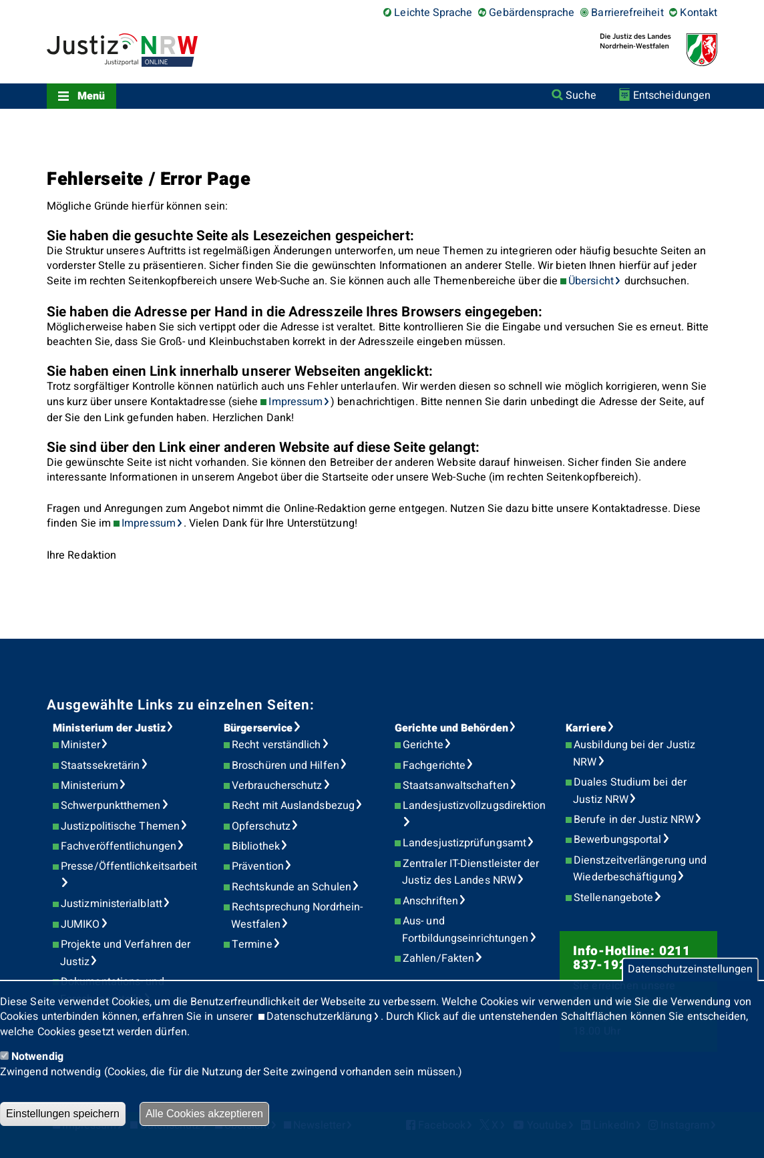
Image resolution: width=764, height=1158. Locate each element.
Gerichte (423, 745)
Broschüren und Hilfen (285, 766)
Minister (80, 745)
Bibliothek (256, 846)
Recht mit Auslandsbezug (293, 806)
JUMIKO (80, 924)
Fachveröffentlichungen (118, 846)
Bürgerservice (258, 728)
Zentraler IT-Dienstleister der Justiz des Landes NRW (470, 872)
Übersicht (591, 281)
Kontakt (698, 13)
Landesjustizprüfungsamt (464, 843)
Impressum (295, 401)
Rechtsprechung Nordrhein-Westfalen (297, 915)
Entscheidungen (672, 95)
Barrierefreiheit (627, 13)
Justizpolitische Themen (120, 826)
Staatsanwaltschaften (456, 786)
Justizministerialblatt (111, 904)
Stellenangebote (613, 898)
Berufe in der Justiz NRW (634, 820)
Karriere (586, 728)
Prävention (258, 866)
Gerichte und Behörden (451, 728)
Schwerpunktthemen (110, 806)
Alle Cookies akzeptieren (204, 1113)
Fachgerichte (434, 766)
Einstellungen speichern (63, 1113)
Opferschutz (261, 826)
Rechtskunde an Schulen (291, 887)
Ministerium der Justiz (109, 728)
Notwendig (37, 1057)
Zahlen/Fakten (438, 958)
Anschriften (430, 901)
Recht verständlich (276, 745)
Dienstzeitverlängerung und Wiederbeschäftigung (640, 869)
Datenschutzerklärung (319, 1016)
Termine (252, 944)
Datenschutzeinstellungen (690, 970)
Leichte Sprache (433, 13)
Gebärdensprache (531, 13)
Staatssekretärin (100, 766)
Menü (91, 96)
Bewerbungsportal (617, 840)
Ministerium (89, 786)
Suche (581, 95)
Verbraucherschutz (277, 786)
